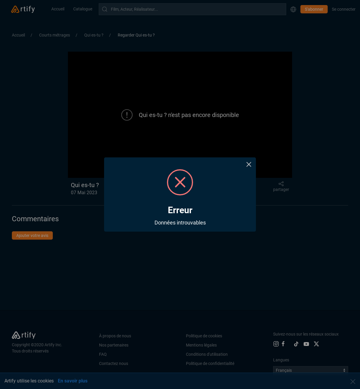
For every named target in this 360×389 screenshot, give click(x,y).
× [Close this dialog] (249, 164)
